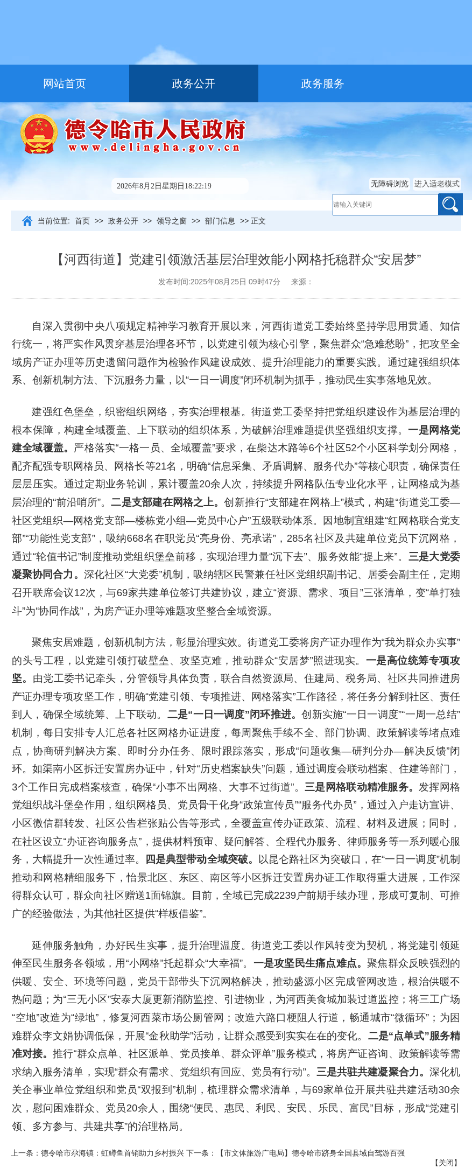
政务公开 (193, 83)
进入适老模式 (437, 183)
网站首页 (64, 83)
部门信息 (220, 220)
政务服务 (322, 83)
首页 (82, 220)
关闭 (446, 1162)
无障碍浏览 (389, 183)
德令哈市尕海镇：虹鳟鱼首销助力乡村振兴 (112, 1153)
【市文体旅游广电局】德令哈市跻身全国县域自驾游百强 (310, 1153)
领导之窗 (172, 220)
